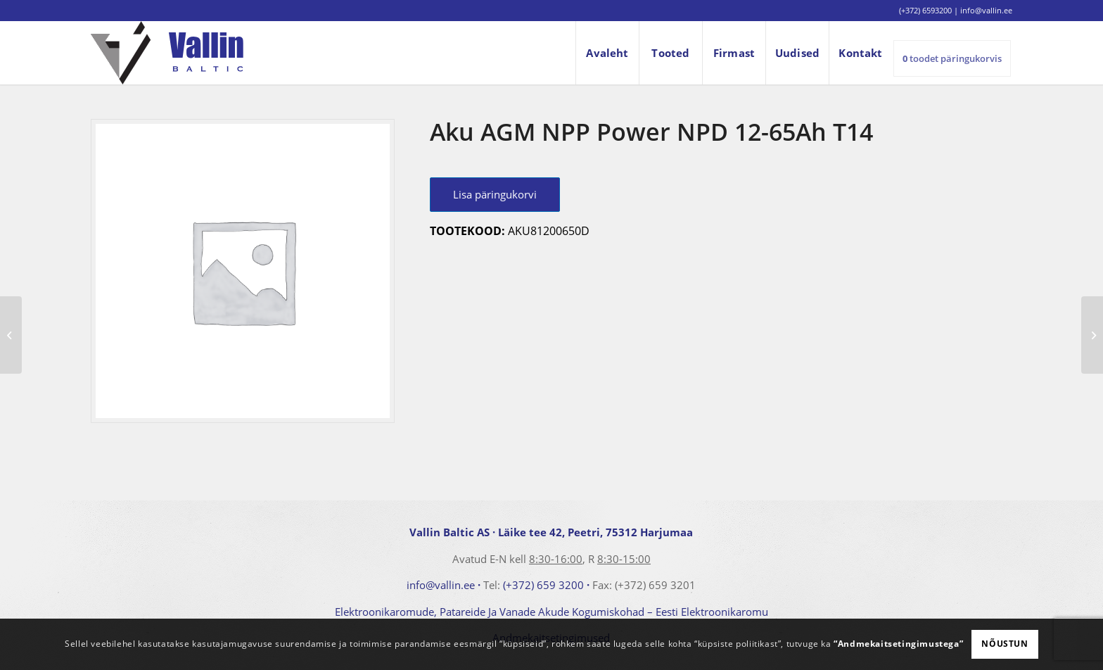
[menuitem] (607, 52)
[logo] (167, 52)
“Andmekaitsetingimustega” (898, 644)
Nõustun (1004, 644)
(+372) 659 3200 (543, 585)
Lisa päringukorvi (495, 194)
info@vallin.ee (441, 585)
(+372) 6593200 (925, 10)
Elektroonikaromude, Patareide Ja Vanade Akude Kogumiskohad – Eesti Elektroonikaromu (551, 612)
